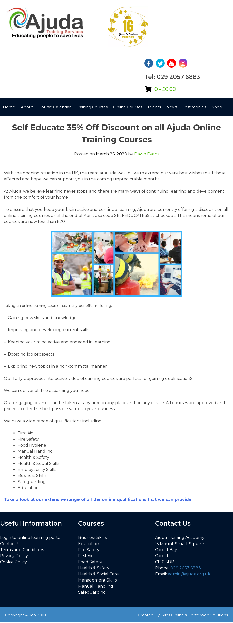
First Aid (86, 555)
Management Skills (97, 580)
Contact (10, 118)
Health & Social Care (98, 574)
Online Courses (127, 107)
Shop (217, 107)
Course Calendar (54, 107)
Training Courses (92, 107)
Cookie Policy (13, 561)
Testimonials (194, 107)
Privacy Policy (14, 555)
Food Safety (90, 561)
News (171, 107)
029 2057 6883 (185, 568)
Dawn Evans (146, 154)
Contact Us (11, 543)
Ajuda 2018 (35, 615)
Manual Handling (95, 586)
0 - (165, 89)
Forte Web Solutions (208, 615)
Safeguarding (92, 592)
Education (88, 543)
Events (154, 107)
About (27, 107)
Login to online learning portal (31, 537)
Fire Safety (88, 549)
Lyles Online (173, 615)
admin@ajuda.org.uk (189, 574)
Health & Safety (93, 568)
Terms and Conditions (22, 549)
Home (9, 107)
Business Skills (92, 537)
